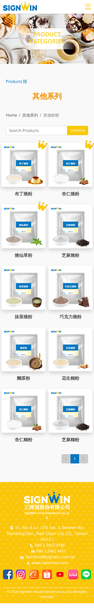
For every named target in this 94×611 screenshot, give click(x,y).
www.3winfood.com (47, 563)
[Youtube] (60, 574)
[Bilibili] (73, 574)
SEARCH (77, 130)
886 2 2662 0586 (47, 545)
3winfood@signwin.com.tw (47, 557)
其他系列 (30, 115)
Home (11, 115)
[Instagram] (21, 574)
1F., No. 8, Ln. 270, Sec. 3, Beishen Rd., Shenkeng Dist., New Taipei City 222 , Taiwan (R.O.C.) (46, 533)
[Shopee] (47, 574)
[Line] (86, 574)
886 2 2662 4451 (48, 551)
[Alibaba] (34, 574)
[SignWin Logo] (47, 497)
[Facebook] (8, 574)
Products (16, 81)
